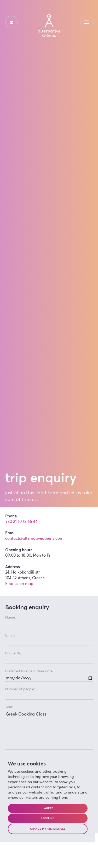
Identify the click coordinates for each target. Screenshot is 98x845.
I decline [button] (47, 818)
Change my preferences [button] (47, 829)
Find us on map (19, 584)
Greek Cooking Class (49, 730)
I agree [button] (48, 808)
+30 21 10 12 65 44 (21, 522)
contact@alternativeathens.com (34, 539)
